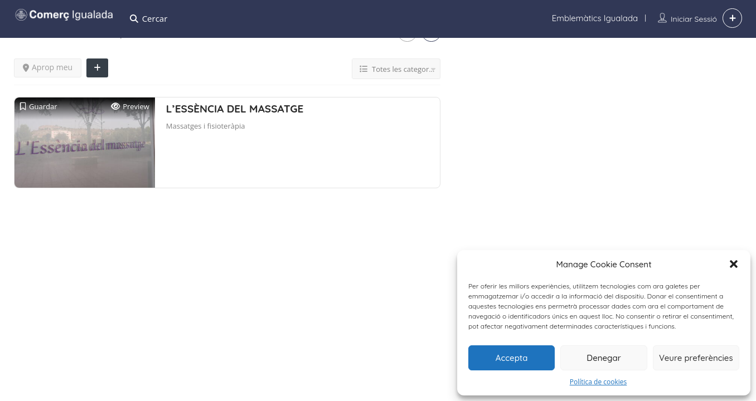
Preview (130, 107)
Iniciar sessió (694, 19)
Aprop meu (47, 67)
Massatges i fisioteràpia (205, 126)
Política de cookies (598, 382)
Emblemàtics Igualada (595, 18)
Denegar (604, 358)
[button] (733, 264)
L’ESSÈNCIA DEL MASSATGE (235, 108)
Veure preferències (696, 358)
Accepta (512, 358)
